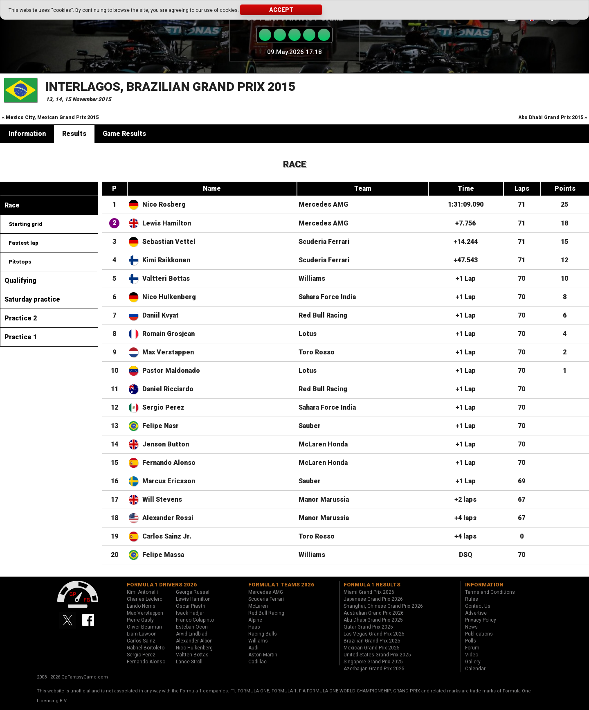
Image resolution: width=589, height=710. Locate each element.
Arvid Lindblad (191, 634)
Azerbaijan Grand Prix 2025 (374, 669)
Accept (281, 10)
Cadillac (257, 662)
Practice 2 (20, 318)
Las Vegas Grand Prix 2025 (374, 634)
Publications (479, 634)
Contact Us (477, 606)
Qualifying (20, 280)
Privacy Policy (480, 620)
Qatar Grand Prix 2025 (368, 627)
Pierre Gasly (140, 620)
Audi (253, 648)
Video (471, 655)
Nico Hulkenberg (169, 297)
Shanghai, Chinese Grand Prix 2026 (383, 606)
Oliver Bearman (144, 627)
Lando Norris (141, 606)
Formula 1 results (372, 585)
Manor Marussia (324, 499)
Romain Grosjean (168, 334)
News (471, 627)
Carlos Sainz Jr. (166, 536)
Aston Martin (262, 655)
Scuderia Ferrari (324, 242)
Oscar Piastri (190, 606)
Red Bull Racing (323, 315)
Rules (471, 599)
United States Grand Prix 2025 (377, 655)
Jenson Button (165, 444)
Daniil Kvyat (160, 315)
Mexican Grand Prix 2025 (372, 648)
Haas (254, 627)
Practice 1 (20, 337)
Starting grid (25, 224)
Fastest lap (23, 243)
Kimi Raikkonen (166, 260)
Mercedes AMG (323, 204)
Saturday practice (32, 299)
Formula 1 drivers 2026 (162, 585)
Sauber (310, 426)
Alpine (255, 620)
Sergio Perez (163, 407)
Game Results (124, 133)
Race (12, 205)
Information (27, 133)
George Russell (193, 592)
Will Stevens (162, 499)
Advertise (476, 613)
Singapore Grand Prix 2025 (373, 662)
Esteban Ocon (192, 627)
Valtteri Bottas (166, 278)
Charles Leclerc (144, 599)
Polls (470, 641)
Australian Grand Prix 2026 (374, 613)
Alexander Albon (194, 641)
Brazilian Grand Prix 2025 (372, 641)
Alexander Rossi (167, 518)
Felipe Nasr (160, 426)
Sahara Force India (327, 297)
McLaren (258, 606)
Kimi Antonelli (142, 592)
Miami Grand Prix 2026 (369, 592)
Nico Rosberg (164, 204)
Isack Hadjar (190, 613)
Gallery (473, 662)
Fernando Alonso (169, 463)
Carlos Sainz (141, 641)
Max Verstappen (168, 352)
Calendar (475, 669)
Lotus (308, 334)
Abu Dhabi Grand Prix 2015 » (552, 117)
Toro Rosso (317, 352)
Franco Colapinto (195, 620)
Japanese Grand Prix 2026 (373, 599)
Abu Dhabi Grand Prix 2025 (373, 620)
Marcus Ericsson (168, 481)
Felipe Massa (163, 555)
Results (74, 133)
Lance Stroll (189, 662)
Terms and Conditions (490, 592)
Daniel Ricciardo (167, 389)
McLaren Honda (323, 444)
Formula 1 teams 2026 (281, 585)
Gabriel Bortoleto (145, 648)
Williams (312, 278)
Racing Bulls (262, 634)
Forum (472, 648)
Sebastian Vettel (169, 242)
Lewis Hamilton (166, 223)
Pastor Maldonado (171, 370)
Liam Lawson (142, 634)
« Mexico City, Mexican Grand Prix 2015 (50, 117)
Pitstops (20, 262)
